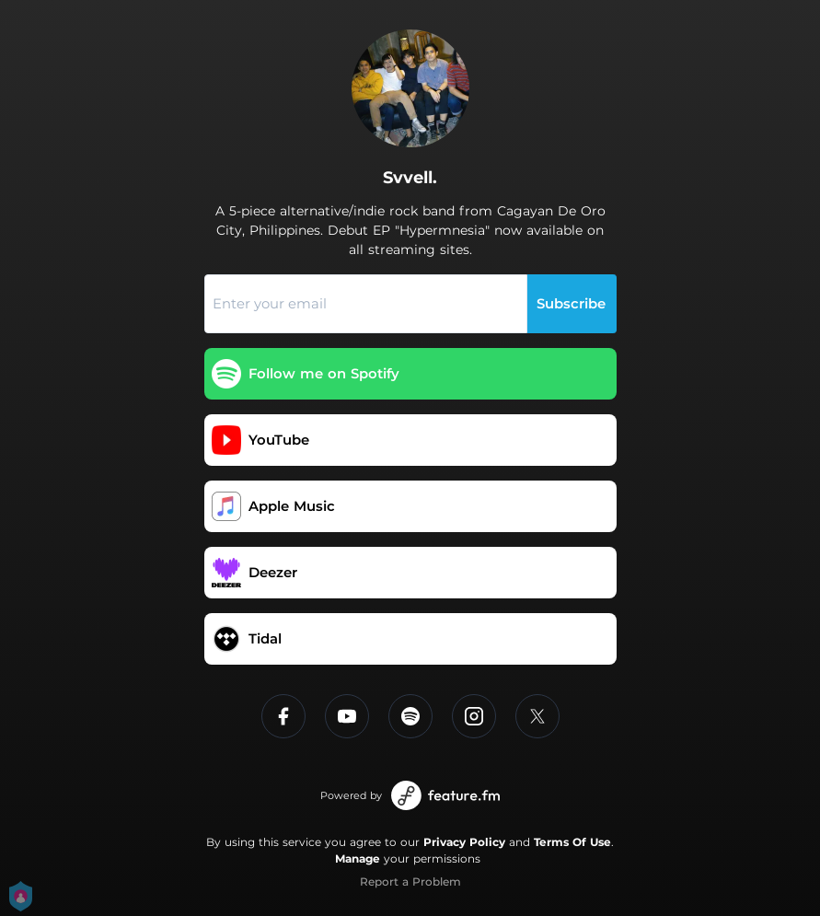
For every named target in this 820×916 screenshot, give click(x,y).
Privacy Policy (464, 842)
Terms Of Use (572, 842)
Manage (357, 858)
